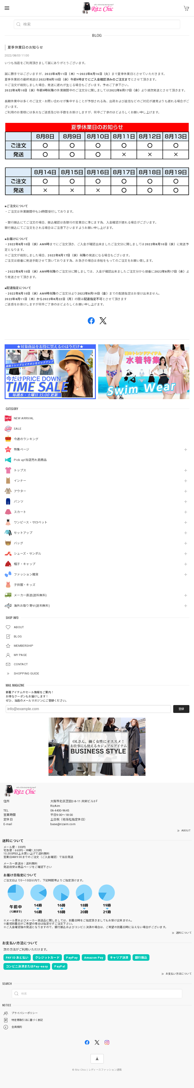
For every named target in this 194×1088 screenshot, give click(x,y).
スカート (20, 512)
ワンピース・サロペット (30, 522)
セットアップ (23, 533)
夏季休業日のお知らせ (25, 47)
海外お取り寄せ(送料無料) (32, 605)
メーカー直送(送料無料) (30, 595)
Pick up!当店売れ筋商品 (30, 460)
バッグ (18, 543)
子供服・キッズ (24, 585)
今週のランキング (26, 439)
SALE (17, 428)
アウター (20, 491)
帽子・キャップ (24, 564)
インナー (20, 480)
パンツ (18, 501)
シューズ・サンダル (27, 553)
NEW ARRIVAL (24, 418)
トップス (20, 470)
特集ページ (21, 449)
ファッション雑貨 (26, 574)
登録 (181, 709)
